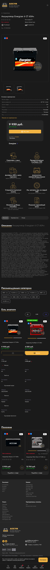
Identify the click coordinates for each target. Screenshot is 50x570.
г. (17, 137)
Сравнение (35, 566)
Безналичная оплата (7, 516)
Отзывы (23, 218)
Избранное (21, 566)
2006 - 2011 (35, 297)
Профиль (28, 566)
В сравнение (29, 25)
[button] (47, 450)
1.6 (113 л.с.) (14, 293)
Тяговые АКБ (29, 494)
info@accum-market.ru (32, 540)
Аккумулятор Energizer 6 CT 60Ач (10, 342)
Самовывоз (5, 509)
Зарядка (4, 513)
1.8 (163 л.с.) (33, 293)
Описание (5, 218)
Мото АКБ (28, 490)
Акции (3, 490)
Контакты (4, 486)
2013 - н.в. (5, 293)
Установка (4, 504)
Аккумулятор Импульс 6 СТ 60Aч (10, 456)
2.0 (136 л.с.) (25, 297)
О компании (5, 485)
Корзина (42, 566)
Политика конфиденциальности (17, 553)
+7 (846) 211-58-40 (10, 544)
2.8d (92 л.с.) (6, 297)
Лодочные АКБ (29, 493)
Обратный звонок (31, 541)
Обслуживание (6, 514)
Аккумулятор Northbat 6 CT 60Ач (34, 342)
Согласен (43, 560)
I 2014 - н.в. (24, 293)
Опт (27, 504)
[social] (3, 541)
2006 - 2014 (16, 297)
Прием (4, 506)
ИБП (27, 491)
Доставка (4, 508)
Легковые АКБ (29, 486)
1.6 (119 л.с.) (6, 301)
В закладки (5, 25)
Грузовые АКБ (29, 488)
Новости (4, 488)
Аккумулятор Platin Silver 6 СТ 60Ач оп (35, 457)
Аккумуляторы (5, 13)
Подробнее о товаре (13, 473)
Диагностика (5, 511)
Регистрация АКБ (6, 519)
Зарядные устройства (31, 496)
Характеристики (14, 218)
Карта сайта (5, 553)
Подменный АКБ (6, 518)
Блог (3, 491)
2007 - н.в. (42, 293)
